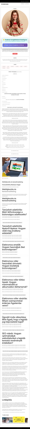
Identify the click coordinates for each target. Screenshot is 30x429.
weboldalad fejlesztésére (21, 409)
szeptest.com (3, 90)
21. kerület (16, 147)
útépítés (21, 66)
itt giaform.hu (15, 73)
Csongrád (19, 59)
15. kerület (15, 146)
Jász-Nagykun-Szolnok (11, 60)
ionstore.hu (3, 96)
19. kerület (10, 147)
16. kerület (17, 146)
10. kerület (17, 145)
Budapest (17, 59)
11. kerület (20, 145)
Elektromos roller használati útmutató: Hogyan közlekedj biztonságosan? (11, 270)
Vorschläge (17, 66)
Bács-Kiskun (4, 59)
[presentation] (26, 419)
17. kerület (20, 146)
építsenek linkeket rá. (7, 407)
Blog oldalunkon (7, 51)
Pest (22, 60)
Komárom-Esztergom (16, 60)
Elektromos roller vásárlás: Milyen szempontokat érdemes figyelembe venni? (11, 307)
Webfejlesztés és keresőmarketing (6, 203)
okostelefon (12, 66)
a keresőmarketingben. (9, 384)
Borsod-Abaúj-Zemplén (13, 59)
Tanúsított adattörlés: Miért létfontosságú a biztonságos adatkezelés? (11, 216)
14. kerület (12, 146)
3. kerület (15, 144)
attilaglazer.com (4, 78)
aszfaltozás (4, 66)
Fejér (21, 59)
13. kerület (9, 146)
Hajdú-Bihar (4, 60)
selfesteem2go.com (4, 101)
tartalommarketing (10, 392)
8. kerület (12, 145)
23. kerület (22, 147)
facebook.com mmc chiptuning (6, 104)
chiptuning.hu (4, 84)
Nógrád (20, 60)
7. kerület (9, 145)
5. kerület (20, 144)
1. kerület (10, 144)
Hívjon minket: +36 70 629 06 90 (24, 1)
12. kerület (23, 145)
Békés (9, 59)
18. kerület (23, 146)
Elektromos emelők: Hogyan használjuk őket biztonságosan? (9, 251)
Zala (19, 61)
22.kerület (19, 147)
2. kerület (12, 144)
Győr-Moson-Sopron (25, 59)
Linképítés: (3, 402)
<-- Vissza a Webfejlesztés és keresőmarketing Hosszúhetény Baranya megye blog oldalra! (13, 412)
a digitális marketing (14, 50)
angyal (8, 66)
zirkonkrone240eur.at (5, 87)
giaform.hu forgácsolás (5, 75)
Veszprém (17, 61)
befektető (25, 66)
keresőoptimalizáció (11, 402)
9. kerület (14, 145)
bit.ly (2, 81)
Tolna (14, 61)
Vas (15, 61)
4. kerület (17, 144)
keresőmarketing (9, 191)
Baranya (7, 59)
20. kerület (13, 147)
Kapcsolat (15, 53)
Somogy (24, 60)
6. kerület (23, 144)
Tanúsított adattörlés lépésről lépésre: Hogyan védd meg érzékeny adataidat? (12, 235)
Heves (7, 60)
